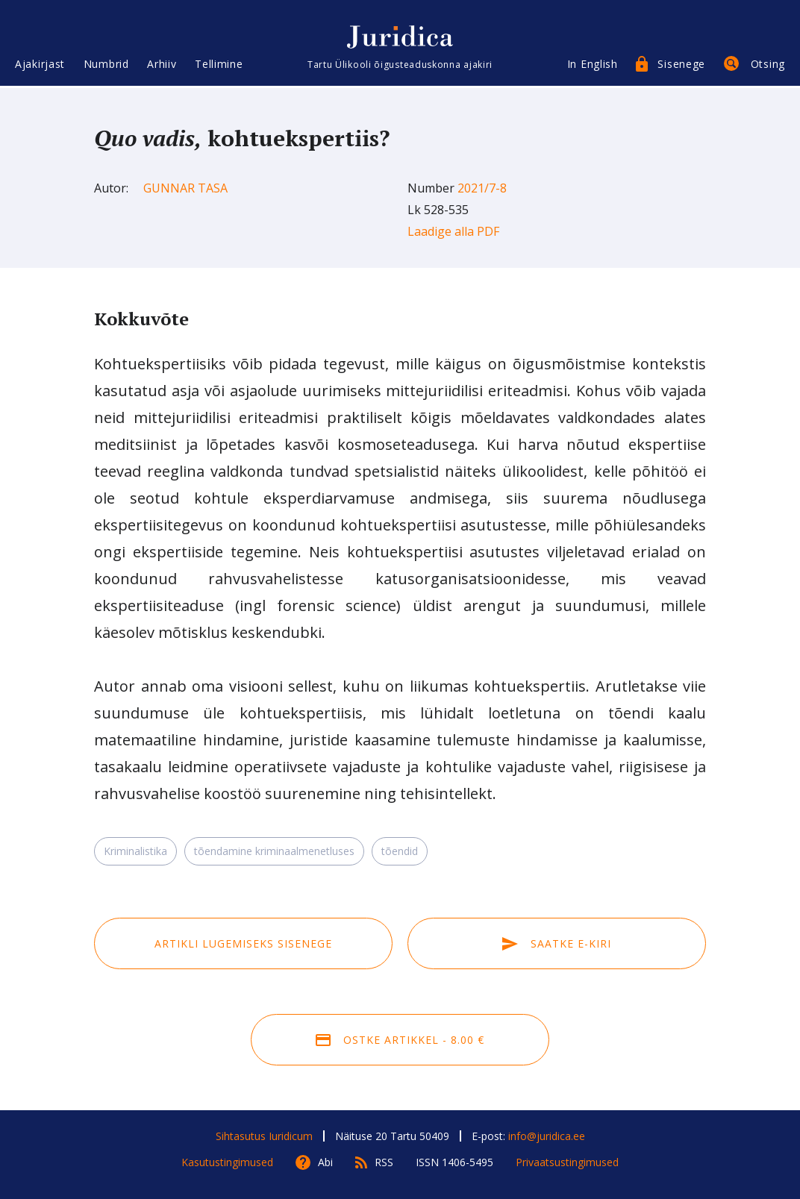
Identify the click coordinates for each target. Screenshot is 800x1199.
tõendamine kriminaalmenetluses (274, 851)
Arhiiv (161, 65)
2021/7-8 (482, 188)
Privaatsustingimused (567, 1162)
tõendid (399, 851)
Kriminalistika (135, 851)
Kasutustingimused (227, 1162)
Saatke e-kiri (556, 943)
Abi (325, 1162)
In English (592, 65)
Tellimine (219, 65)
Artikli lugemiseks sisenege (243, 943)
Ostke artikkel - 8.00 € (400, 1040)
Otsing (768, 65)
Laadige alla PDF (453, 231)
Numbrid (106, 65)
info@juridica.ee (546, 1136)
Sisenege (681, 65)
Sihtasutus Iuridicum (264, 1136)
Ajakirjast (40, 65)
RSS (384, 1162)
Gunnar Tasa (185, 188)
